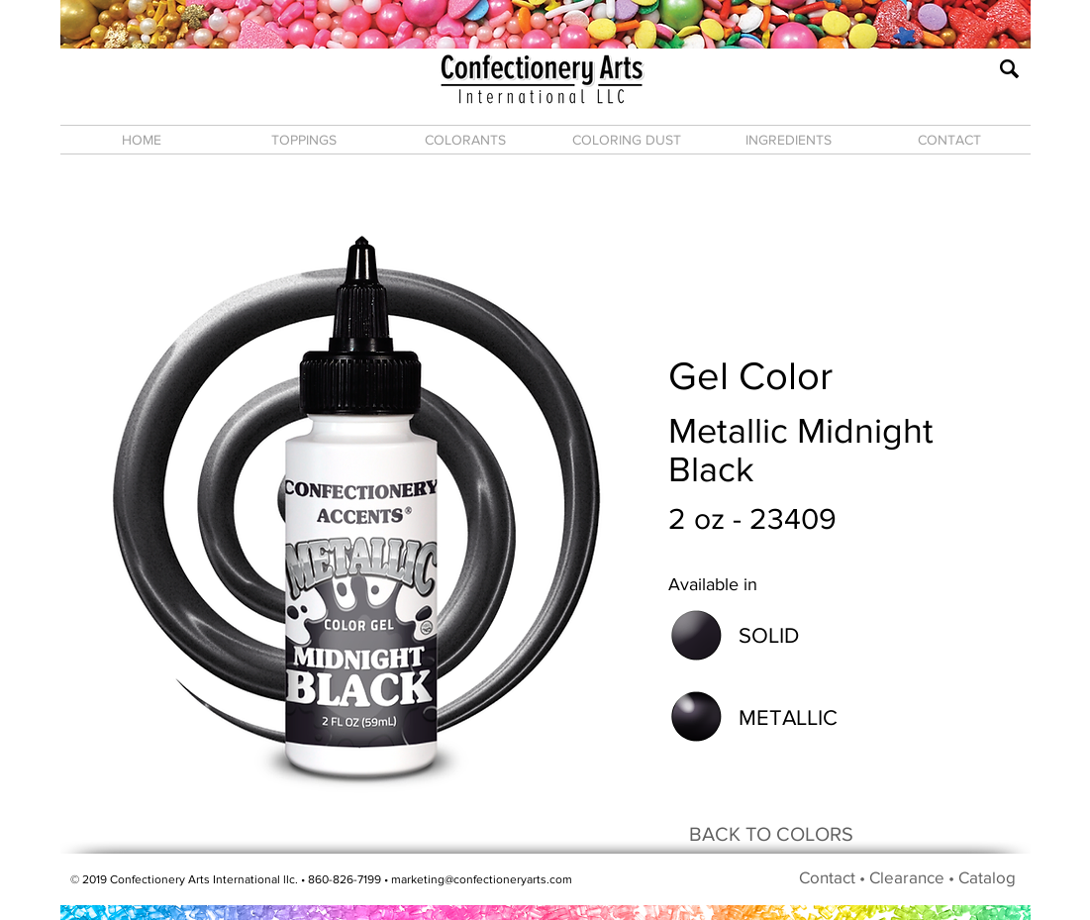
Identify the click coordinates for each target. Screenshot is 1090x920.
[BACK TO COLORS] (771, 834)
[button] (304, 139)
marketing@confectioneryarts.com (481, 879)
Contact (827, 877)
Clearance (906, 877)
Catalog (987, 877)
